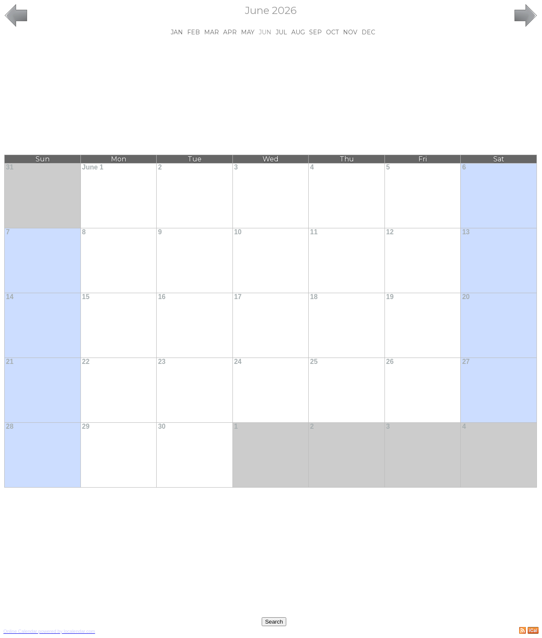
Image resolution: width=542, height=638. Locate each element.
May (247, 32)
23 (162, 361)
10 (238, 232)
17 (238, 296)
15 (86, 296)
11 (314, 232)
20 (466, 296)
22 (86, 361)
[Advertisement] (271, 95)
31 (10, 167)
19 (390, 296)
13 (466, 232)
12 (390, 232)
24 (238, 361)
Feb (193, 32)
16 (162, 296)
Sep (315, 32)
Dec (368, 32)
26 (390, 361)
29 (86, 426)
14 (10, 296)
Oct (332, 32)
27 (466, 361)
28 (10, 426)
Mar (211, 32)
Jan (177, 32)
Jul (281, 32)
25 (314, 361)
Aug (298, 32)
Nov (350, 32)
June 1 (93, 167)
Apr (230, 32)
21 (10, 361)
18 (314, 296)
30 (162, 426)
